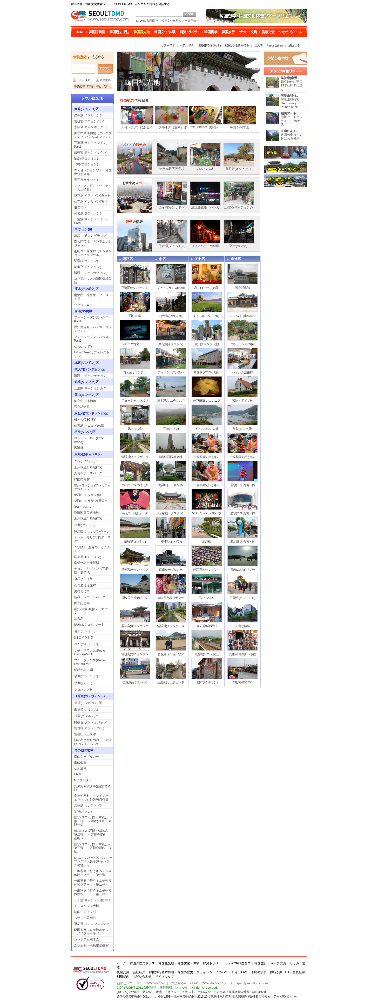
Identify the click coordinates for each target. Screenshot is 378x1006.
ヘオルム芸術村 (85, 918)
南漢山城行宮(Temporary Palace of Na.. (290, 101)
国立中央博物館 (85, 401)
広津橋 (78, 448)
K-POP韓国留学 (240, 963)
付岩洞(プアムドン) (87, 213)
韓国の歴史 (185, 972)
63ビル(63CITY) (85, 419)
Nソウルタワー (84, 780)
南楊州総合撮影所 (86, 562)
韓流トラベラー (214, 963)
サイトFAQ (239, 972)
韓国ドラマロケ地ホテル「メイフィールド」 (91, 931)
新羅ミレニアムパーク (89, 597)
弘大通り (80, 768)
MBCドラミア (84, 637)
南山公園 (80, 762)
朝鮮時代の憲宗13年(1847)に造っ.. (292, 83)
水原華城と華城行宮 (88, 467)
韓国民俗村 (82, 479)
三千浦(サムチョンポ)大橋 (92, 900)
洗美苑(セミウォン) (87, 557)
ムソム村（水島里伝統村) (91, 945)
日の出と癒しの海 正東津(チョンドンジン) (93, 742)
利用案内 (123, 976)
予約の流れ (259, 972)
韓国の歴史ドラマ (142, 963)
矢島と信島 (82, 591)
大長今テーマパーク (88, 473)
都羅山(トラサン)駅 (87, 495)
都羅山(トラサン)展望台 (91, 501)
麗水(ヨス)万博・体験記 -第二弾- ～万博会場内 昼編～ (93, 834)
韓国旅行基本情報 (161, 972)
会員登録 (298, 972)
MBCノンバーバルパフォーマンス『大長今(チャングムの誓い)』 (93, 861)
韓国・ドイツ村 (85, 912)
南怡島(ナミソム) (86, 709)
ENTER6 (80, 774)
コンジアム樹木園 (86, 939)
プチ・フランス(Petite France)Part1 (89, 652)
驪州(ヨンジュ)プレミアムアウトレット (92, 487)
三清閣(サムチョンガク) (91, 388)
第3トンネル (82, 507)
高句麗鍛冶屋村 (85, 585)
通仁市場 (80, 207)
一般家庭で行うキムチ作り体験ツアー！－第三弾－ (93, 892)
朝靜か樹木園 (83, 670)
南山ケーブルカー (86, 756)
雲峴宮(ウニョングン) (89, 121)
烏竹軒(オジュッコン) (89, 728)
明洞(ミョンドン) (86, 261)
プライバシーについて (212, 972)
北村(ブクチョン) (86, 164)
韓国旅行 (260, 963)
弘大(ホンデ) (83, 346)
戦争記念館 (82, 407)
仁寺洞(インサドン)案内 (91, 201)
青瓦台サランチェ (86, 180)
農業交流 (123, 972)
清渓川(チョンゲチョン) (91, 235)
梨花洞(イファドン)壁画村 (92, 195)
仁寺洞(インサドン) (87, 115)
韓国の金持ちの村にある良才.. (292, 134)
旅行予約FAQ (279, 972)
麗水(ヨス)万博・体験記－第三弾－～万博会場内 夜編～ (93, 848)
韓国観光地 (166, 963)
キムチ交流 (278, 963)
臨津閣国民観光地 (86, 513)
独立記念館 (82, 603)
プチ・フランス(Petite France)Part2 (89, 662)
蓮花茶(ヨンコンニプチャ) (92, 924)
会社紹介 (139, 972)
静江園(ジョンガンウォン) (92, 531)
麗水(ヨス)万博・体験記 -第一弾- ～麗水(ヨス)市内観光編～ (93, 821)
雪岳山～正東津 (85, 734)
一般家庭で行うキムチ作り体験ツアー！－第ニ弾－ (93, 882)
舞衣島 (78, 619)
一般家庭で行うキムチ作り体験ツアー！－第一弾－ (93, 873)
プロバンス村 (83, 689)
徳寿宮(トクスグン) (87, 267)
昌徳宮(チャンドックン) (92, 152)
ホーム (121, 963)
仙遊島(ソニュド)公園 (89, 425)
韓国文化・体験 (188, 963)
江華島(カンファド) (87, 805)
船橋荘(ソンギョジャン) (91, 722)
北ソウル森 (82, 305)
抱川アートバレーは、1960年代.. (292, 119)
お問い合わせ (142, 976)
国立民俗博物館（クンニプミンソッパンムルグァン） (93, 135)
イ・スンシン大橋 (86, 906)
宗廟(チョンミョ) (86, 158)
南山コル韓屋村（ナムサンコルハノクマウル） (93, 253)
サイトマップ (164, 976)
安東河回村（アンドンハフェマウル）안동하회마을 (93, 797)
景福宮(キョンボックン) (91, 127)
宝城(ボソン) (83, 811)
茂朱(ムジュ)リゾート (89, 624)
